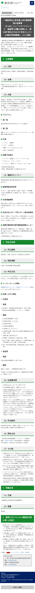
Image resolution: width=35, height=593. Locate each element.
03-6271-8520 (9, 440)
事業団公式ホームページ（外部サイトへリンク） (15, 287)
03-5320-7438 (12, 560)
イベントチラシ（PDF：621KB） (20, 552)
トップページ (5, 8)
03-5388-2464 (12, 564)
